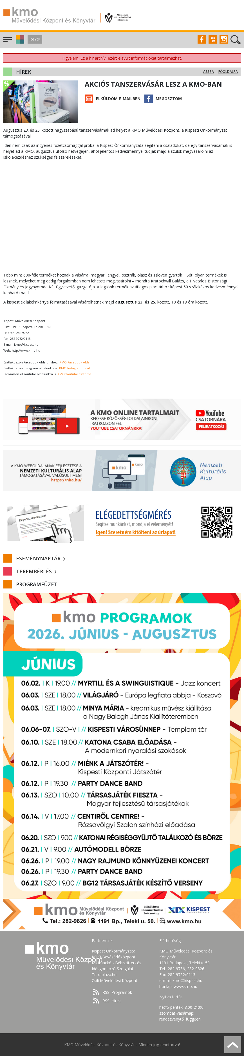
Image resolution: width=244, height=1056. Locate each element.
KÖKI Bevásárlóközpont (113, 957)
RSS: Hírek (111, 1000)
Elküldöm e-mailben (118, 98)
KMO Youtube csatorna (74, 374)
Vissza (208, 71)
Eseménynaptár (40, 558)
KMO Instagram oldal (74, 368)
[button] (19, 42)
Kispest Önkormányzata (113, 951)
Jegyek (35, 39)
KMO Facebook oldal (74, 362)
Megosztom (169, 98)
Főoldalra (228, 71)
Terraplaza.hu (104, 974)
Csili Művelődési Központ (114, 980)
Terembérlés (36, 571)
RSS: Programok (117, 992)
